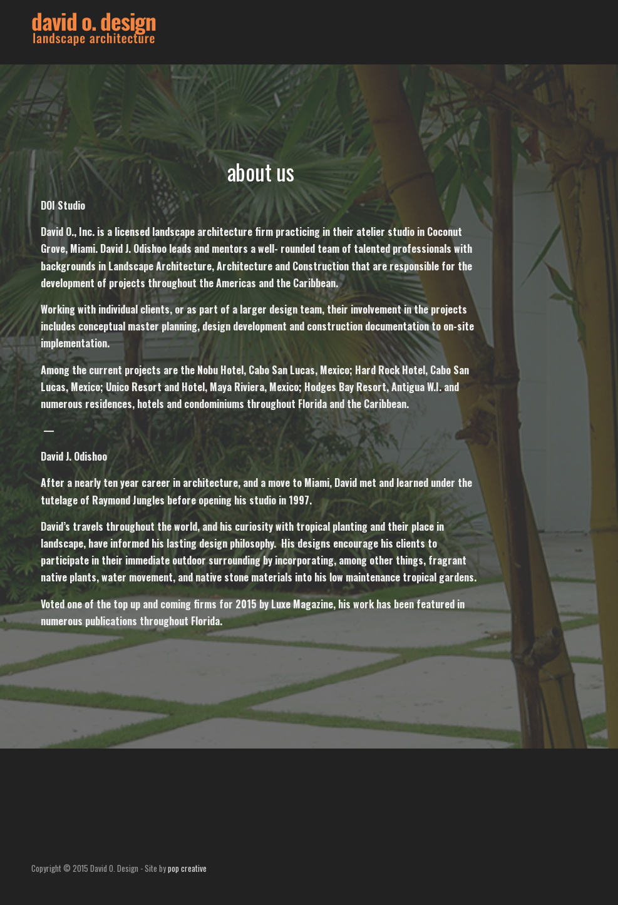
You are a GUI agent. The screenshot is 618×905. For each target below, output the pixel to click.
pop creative (187, 868)
